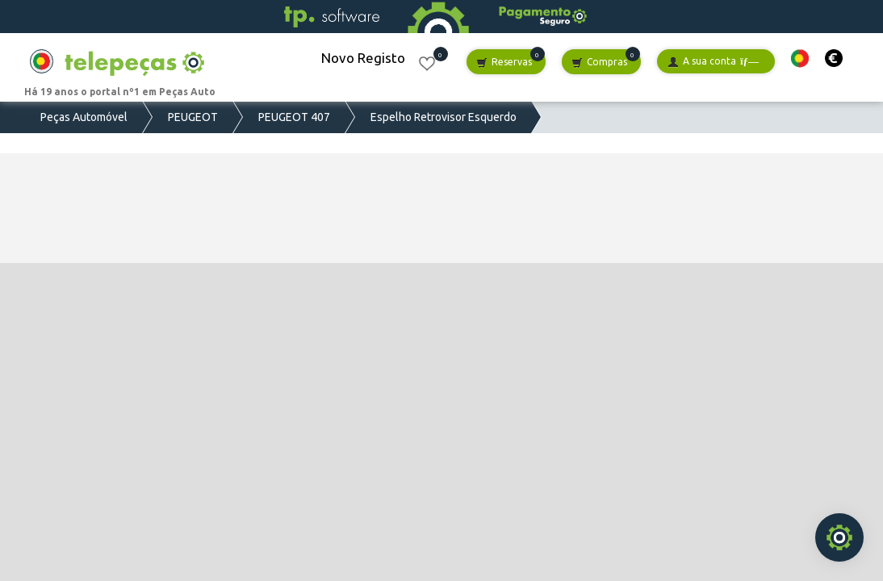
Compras (599, 62)
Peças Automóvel (84, 117)
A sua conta (713, 62)
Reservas (504, 62)
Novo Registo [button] (363, 57)
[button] (800, 58)
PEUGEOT (193, 117)
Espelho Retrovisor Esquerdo (443, 117)
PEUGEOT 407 (294, 117)
